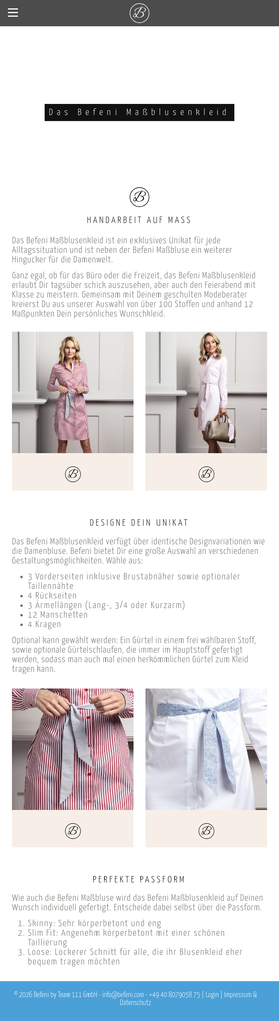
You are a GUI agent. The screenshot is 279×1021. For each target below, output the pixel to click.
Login (212, 995)
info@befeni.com (123, 995)
